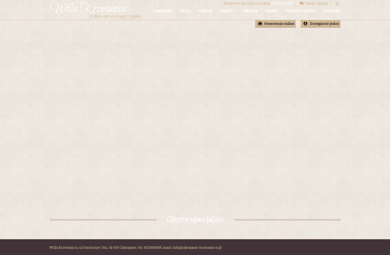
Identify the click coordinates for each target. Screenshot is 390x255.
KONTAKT (332, 10)
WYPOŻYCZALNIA (301, 10)
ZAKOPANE (163, 10)
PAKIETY (227, 10)
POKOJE (205, 10)
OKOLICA (250, 10)
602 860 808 (258, 3)
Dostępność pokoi (324, 23)
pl (337, 3)
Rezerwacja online (279, 23)
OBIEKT (271, 10)
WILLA (185, 10)
